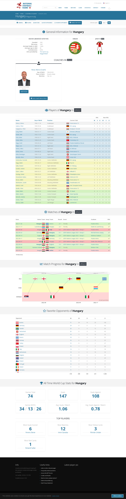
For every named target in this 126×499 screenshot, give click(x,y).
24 (70, 325)
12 (70, 358)
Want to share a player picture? (49, 478)
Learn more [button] (55, 496)
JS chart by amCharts (104, 300)
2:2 (59, 227)
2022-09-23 (19, 232)
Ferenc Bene (30, 432)
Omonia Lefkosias (75, 131)
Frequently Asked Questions (48, 470)
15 (70, 343)
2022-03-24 (19, 250)
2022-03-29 (19, 247)
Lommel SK (73, 202)
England (21, 334)
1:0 (59, 244)
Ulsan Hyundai (74, 194)
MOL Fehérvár (74, 137)
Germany (21, 325)
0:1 (59, 232)
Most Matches (63, 425)
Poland (21, 346)
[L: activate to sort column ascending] (95, 318)
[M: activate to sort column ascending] (71, 318)
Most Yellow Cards (96, 425)
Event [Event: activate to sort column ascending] (65, 219)
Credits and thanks (46, 475)
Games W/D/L (30, 405)
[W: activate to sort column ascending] (79, 318)
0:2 (59, 229)
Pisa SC (72, 163)
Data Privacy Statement (47, 483)
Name (17, 120)
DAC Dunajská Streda (76, 185)
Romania (21, 370)
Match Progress (47, 22)
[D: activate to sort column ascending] (87, 318)
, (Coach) (38, 70)
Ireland (21, 367)
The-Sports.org (44, 52)
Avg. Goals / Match (63, 405)
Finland (21, 361)
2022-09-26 (19, 229)
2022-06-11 (19, 238)
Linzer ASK (73, 157)
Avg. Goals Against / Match (96, 405)
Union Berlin (73, 168)
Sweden (21, 328)
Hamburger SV (74, 197)
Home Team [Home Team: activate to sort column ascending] (41, 219)
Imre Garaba (63, 432)
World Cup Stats (75, 22)
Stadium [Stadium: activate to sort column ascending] (93, 219)
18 (70, 337)
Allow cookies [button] (117, 496)
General (20, 22)
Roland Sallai (30, 448)
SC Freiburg (73, 166)
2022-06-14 (19, 235)
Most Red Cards (30, 440)
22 (70, 328)
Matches (36, 22)
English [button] (106, 3)
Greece (21, 337)
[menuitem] (65, 273)
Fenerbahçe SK (74, 140)
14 (70, 349)
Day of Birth (38, 120)
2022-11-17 (19, 227)
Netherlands (22, 352)
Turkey (21, 343)
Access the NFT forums (47, 473)
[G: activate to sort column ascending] (105, 318)
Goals (63, 392)
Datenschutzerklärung (46, 480)
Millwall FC (73, 171)
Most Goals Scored (30, 425)
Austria (21, 322)
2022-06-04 (19, 244)
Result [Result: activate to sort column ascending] (60, 219)
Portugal (21, 364)
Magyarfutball (44, 53)
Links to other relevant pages (48, 468)
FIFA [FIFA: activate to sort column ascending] (109, 219)
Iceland (21, 358)
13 (70, 355)
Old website (97, 3)
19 (70, 334)
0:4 (59, 235)
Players (28, 22)
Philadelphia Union (75, 174)
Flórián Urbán (95, 432)
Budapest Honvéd (75, 129)
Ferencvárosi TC (74, 123)
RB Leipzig (73, 126)
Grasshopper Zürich (75, 154)
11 (70, 367)
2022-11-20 (19, 224)
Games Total (30, 392)
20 (70, 331)
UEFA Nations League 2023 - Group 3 (73, 229)
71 (70, 322)
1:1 (59, 238)
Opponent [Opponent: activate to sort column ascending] (19, 318)
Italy (20, 349)
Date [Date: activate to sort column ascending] (17, 219)
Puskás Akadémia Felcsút (77, 143)
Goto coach (39, 98)
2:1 (59, 224)
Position (49, 120)
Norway (21, 340)
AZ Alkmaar (73, 148)
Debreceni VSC (74, 177)
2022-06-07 (19, 241)
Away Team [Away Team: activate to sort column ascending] (49, 219)
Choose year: (94, 22)
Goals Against (95, 392)
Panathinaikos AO (75, 182)
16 (70, 340)
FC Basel (72, 191)
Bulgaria (21, 355)
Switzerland (22, 331)
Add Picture (24, 91)
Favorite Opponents (60, 22)
